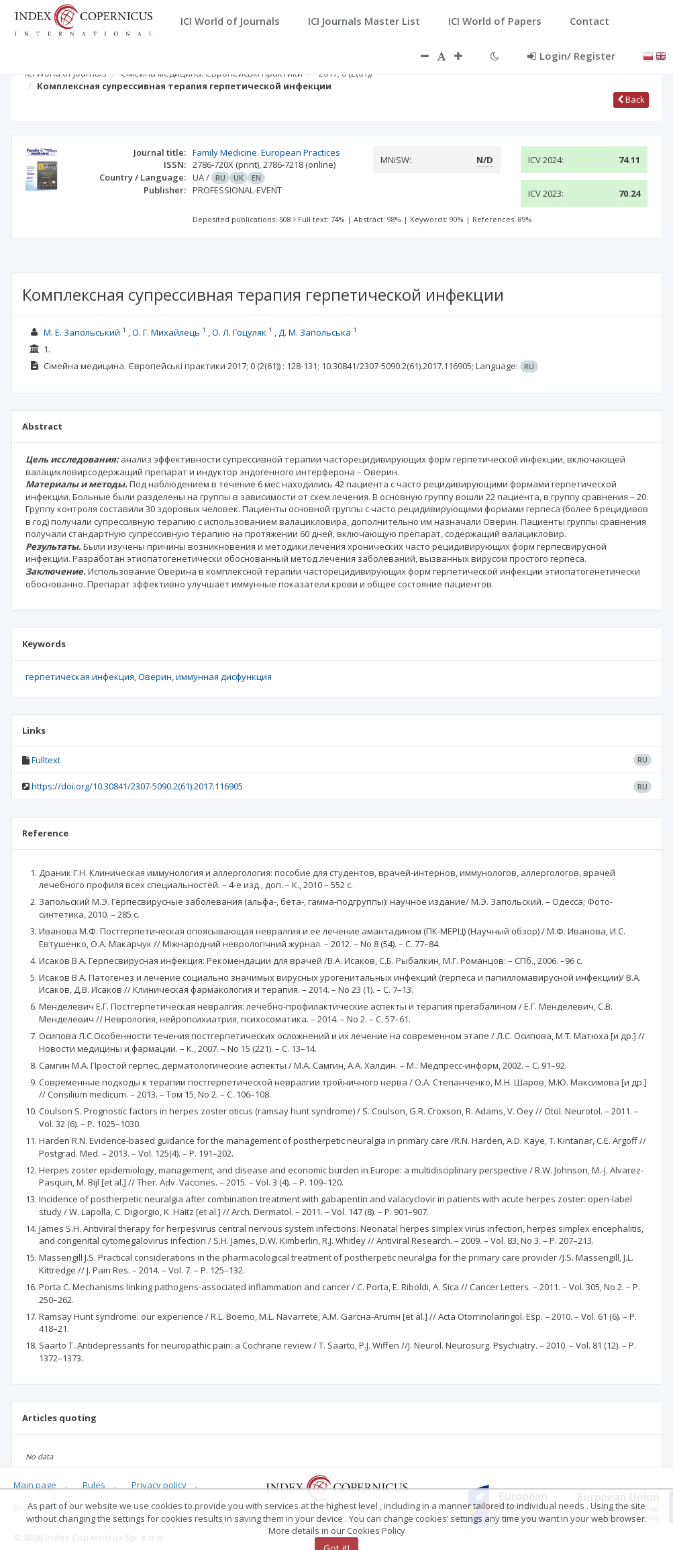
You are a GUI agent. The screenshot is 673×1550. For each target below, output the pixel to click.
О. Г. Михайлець (166, 332)
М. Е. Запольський (82, 332)
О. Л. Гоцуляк (239, 332)
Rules (94, 1485)
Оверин (155, 677)
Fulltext (46, 760)
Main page (34, 1485)
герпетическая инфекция (79, 677)
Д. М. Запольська (314, 332)
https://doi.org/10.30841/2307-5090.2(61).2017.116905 (137, 786)
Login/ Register (571, 55)
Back (631, 99)
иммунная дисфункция (224, 677)
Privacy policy (159, 1485)
